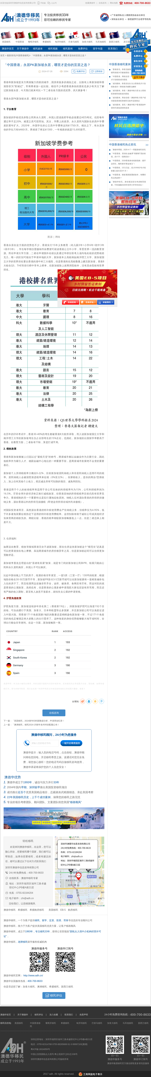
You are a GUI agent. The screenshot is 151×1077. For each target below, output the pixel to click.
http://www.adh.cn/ (33, 975)
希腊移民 (22, 910)
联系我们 (113, 48)
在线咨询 (138, 51)
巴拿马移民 (97, 1023)
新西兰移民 (143, 1023)
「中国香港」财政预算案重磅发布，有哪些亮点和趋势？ (128, 176)
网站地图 (114, 3)
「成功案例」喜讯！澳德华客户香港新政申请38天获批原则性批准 (128, 106)
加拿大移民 (112, 1023)
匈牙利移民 (81, 1023)
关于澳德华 (23, 48)
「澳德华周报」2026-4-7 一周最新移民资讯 (128, 150)
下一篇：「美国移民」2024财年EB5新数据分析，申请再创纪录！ (34, 721)
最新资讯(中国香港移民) (18, 55)
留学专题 (98, 48)
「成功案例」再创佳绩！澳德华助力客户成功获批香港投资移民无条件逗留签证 (128, 99)
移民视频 (53, 48)
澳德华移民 (10, 910)
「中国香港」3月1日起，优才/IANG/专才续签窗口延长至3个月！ (128, 169)
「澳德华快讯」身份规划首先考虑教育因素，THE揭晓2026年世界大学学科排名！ (128, 183)
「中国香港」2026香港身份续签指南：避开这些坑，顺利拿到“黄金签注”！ (128, 162)
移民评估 (38, 1014)
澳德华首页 (8, 48)
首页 (2, 55)
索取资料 (138, 61)
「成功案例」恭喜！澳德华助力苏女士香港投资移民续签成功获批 (128, 92)
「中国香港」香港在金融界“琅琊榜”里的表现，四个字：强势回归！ (128, 155)
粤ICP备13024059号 (40, 1049)
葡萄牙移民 (50, 1023)
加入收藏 (53, 1014)
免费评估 (138, 56)
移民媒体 (38, 48)
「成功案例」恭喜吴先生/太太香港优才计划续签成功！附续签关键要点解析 (128, 85)
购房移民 (73, 910)
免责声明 (83, 1014)
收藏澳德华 (90, 3)
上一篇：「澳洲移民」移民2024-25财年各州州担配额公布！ (32, 724)
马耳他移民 (128, 1023)
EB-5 (63, 910)
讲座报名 (138, 66)
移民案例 (68, 48)
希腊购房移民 (37, 910)
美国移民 (53, 910)
